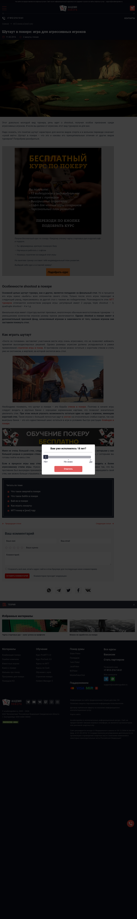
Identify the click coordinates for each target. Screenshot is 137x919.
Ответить (68, 469)
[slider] (46, 457)
